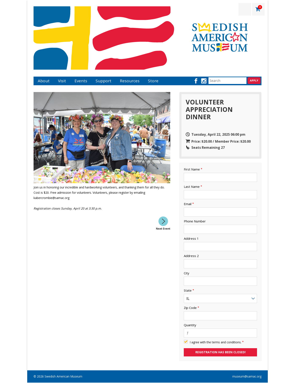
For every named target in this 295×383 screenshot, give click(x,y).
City (186, 273)
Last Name (192, 187)
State (188, 290)
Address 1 (191, 239)
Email (187, 204)
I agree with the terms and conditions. (215, 342)
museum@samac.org (246, 376)
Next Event (163, 228)
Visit (62, 81)
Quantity (190, 325)
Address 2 (191, 256)
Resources (129, 81)
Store (153, 81)
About (44, 81)
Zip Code (190, 308)
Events (80, 81)
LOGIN (244, 9)
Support (103, 81)
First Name (192, 169)
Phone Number (195, 221)
